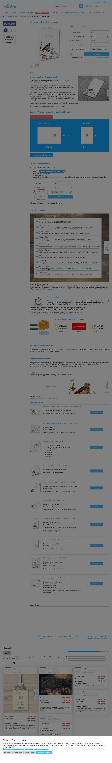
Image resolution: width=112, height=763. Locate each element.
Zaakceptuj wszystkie (44, 753)
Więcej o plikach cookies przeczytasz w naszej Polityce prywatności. (25, 749)
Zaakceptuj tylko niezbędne (13, 753)
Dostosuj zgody (29, 753)
